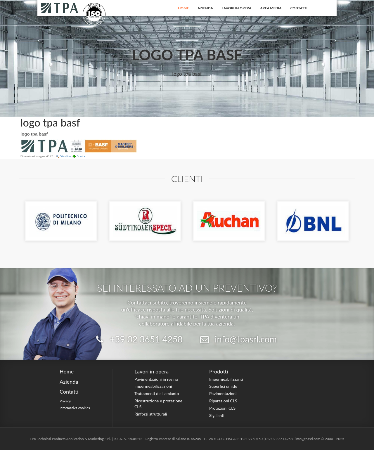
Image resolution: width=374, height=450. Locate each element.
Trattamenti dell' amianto (156, 393)
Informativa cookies (75, 408)
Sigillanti (216, 415)
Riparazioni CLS (223, 400)
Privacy (65, 401)
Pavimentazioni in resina (156, 379)
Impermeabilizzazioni (153, 386)
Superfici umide (223, 386)
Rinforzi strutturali (150, 413)
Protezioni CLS (222, 408)
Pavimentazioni (223, 393)
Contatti (299, 8)
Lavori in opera (237, 8)
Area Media (270, 8)
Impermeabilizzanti (226, 379)
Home (183, 8)
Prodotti (218, 371)
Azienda (205, 8)
